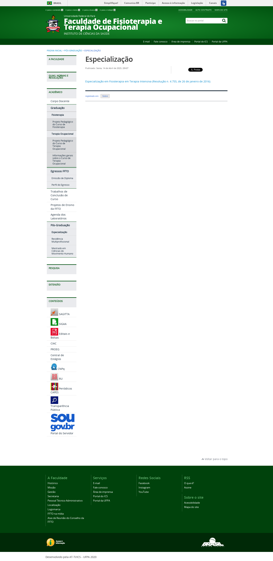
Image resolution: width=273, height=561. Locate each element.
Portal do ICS (201, 41)
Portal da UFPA (220, 41)
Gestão (52, 492)
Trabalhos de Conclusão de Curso (59, 195)
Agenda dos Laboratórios (59, 216)
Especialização (59, 232)
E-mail (146, 41)
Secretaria (53, 496)
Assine (187, 487)
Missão (52, 487)
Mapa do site (221, 10)
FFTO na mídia (56, 513)
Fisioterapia (58, 114)
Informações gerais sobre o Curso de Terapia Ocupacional (63, 159)
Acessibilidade (185, 10)
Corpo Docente (60, 101)
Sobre (105, 96)
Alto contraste (203, 10)
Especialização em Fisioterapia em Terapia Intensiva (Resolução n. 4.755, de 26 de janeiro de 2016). (148, 81)
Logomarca (54, 509)
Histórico (53, 483)
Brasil (57, 3)
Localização (54, 505)
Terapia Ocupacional (62, 133)
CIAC (53, 343)
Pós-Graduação (73, 50)
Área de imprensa (180, 41)
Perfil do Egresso (60, 184)
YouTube (144, 492)
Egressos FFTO (60, 171)
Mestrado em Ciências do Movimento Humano (62, 251)
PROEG (55, 349)
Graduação (57, 108)
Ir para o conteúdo (55, 10)
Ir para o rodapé (107, 10)
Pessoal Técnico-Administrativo (65, 500)
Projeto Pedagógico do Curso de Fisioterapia (63, 124)
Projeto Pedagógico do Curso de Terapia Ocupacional (63, 144)
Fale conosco (160, 41)
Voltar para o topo (215, 459)
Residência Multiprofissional (60, 240)
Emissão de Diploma (62, 178)
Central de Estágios (57, 357)
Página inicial (54, 50)
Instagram (144, 487)
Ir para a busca (90, 10)
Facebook (144, 483)
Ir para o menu (73, 10)
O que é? (189, 483)
